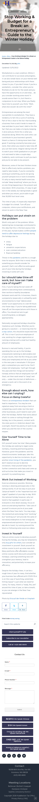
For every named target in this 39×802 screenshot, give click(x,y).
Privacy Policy (17, 798)
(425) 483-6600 (20, 775)
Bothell (20, 786)
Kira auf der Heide (17, 598)
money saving (14, 618)
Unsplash (31, 598)
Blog (8, 56)
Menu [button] (35, 4)
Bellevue (11, 786)
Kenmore (15, 789)
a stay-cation (7, 331)
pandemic (17, 257)
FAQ (26, 798)
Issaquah (27, 786)
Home (4, 56)
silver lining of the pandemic (20, 460)
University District (23, 791)
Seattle (11, 791)
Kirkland (24, 789)
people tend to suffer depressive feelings (19, 232)
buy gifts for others (14, 542)
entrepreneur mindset (20, 400)
